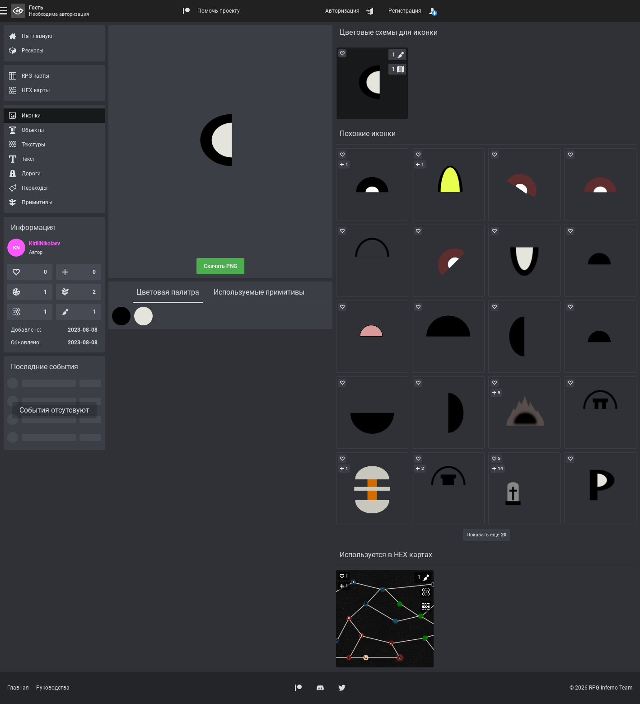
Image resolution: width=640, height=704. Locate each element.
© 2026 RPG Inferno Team (601, 687)
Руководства (53, 687)
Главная (18, 687)
